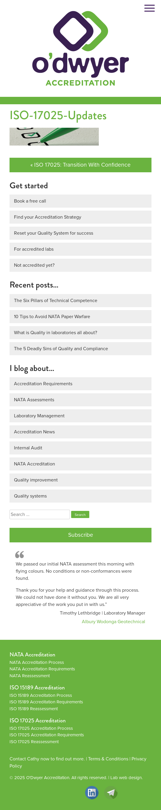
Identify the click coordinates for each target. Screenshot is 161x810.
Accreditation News (34, 431)
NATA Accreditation (34, 463)
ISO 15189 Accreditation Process (41, 695)
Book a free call (30, 201)
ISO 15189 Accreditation (37, 687)
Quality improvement (36, 479)
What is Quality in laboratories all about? (55, 332)
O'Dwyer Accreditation (47, 777)
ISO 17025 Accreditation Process (41, 728)
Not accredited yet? (34, 265)
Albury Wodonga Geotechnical (113, 621)
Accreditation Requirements (43, 383)
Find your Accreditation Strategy (47, 217)
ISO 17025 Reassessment (34, 741)
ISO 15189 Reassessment (34, 708)
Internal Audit (28, 447)
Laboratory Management (39, 415)
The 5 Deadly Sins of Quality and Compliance (61, 348)
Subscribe (80, 534)
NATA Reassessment (30, 675)
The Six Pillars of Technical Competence (55, 300)
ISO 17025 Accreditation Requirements (47, 735)
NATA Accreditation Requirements (42, 669)
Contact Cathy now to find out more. (47, 758)
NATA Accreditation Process (37, 662)
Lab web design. (126, 777)
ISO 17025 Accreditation (38, 720)
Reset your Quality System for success (53, 233)
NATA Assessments (34, 399)
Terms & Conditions (108, 758)
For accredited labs (34, 249)
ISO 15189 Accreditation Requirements (46, 702)
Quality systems (30, 495)
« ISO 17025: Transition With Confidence (80, 164)
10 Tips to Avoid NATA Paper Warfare (52, 316)
